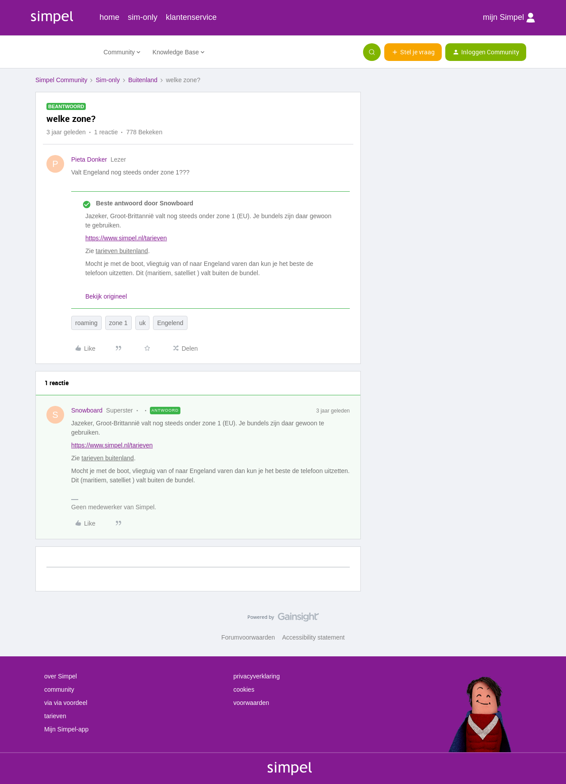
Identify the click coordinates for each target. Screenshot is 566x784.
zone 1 (118, 322)
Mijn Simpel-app (66, 729)
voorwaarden (251, 702)
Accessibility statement (313, 637)
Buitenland (142, 79)
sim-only (142, 17)
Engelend (170, 322)
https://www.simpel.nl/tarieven (126, 238)
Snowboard (87, 410)
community (59, 689)
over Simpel (60, 676)
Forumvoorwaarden (248, 637)
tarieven (55, 716)
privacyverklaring (256, 676)
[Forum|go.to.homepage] (64, 52)
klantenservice (191, 17)
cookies (243, 689)
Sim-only (107, 79)
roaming (86, 322)
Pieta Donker (89, 159)
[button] (413, 52)
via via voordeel (65, 702)
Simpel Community (61, 79)
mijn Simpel (509, 18)
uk (142, 322)
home (109, 17)
